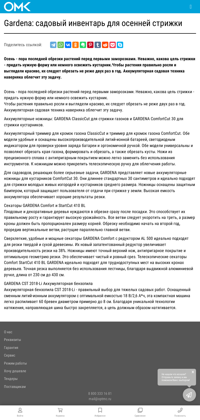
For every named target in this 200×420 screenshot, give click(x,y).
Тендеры (11, 378)
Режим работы (15, 363)
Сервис (9, 355)
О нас (8, 332)
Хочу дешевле (15, 371)
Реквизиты (12, 339)
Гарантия (11, 347)
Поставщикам (15, 386)
